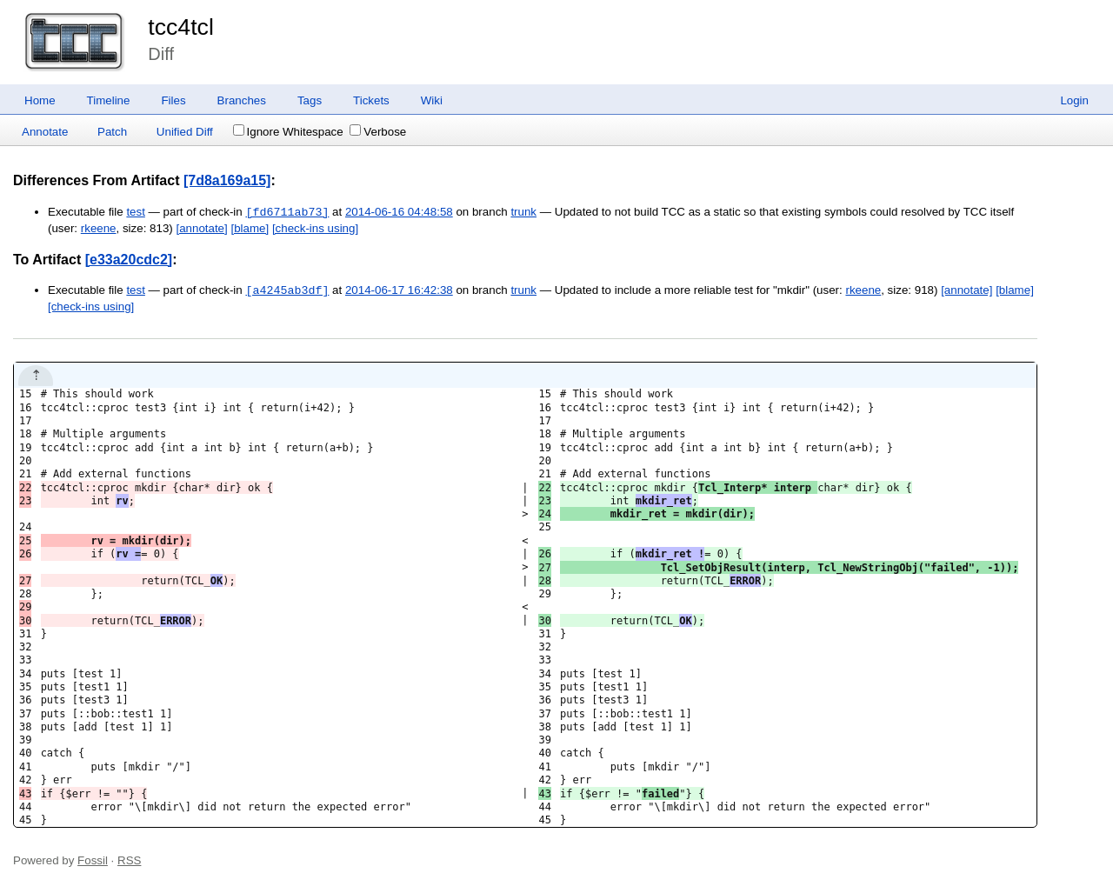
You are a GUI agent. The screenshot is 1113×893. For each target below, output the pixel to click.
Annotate (45, 131)
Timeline (108, 100)
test (135, 212)
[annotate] (201, 228)
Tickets (371, 100)
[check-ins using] (315, 228)
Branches (241, 100)
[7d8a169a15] (227, 180)
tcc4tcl (181, 27)
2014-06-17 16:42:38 (399, 290)
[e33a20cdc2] (129, 259)
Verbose (378, 131)
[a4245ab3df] (287, 290)
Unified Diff (185, 131)
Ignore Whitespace (288, 131)
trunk (523, 212)
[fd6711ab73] (287, 212)
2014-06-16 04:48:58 (399, 212)
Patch (112, 131)
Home (40, 100)
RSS (129, 860)
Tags (309, 100)
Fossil (92, 860)
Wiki (432, 100)
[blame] (249, 228)
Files (173, 100)
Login (1074, 100)
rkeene (99, 228)
